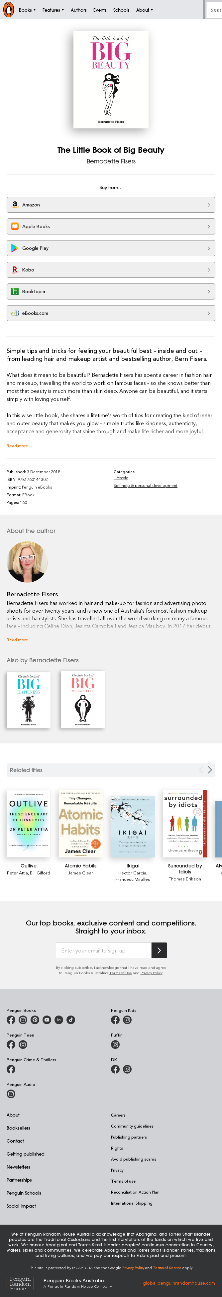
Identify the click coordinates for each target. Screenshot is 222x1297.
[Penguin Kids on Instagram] (127, 1020)
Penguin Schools (24, 1193)
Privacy (117, 1170)
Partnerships (19, 1180)
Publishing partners (129, 1137)
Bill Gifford (40, 872)
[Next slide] (210, 769)
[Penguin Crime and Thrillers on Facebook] (11, 1069)
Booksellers (18, 1128)
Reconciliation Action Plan (135, 1192)
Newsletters (18, 1167)
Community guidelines (132, 1126)
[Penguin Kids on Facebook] (115, 1020)
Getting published (26, 1154)
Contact (15, 1141)
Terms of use (123, 1181)
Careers (118, 1115)
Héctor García (132, 872)
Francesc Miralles (132, 879)
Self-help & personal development (145, 485)
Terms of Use (120, 973)
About (13, 1115)
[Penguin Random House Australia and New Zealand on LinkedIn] (59, 1020)
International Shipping (132, 1203)
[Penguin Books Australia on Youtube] (47, 1020)
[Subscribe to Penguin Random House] (159, 950)
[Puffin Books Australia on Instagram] (115, 1044)
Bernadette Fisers (111, 161)
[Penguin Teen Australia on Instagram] (23, 1044)
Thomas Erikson (185, 878)
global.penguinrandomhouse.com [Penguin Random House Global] (179, 1282)
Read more (17, 445)
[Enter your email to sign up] (103, 950)
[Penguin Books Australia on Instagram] (23, 1020)
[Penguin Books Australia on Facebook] (11, 1020)
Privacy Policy (152, 973)
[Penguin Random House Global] (25, 1283)
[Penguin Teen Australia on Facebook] (11, 1044)
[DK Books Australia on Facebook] (115, 1069)
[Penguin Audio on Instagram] (11, 1094)
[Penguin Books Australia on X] (35, 1020)
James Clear (80, 872)
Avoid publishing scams (133, 1159)
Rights (117, 1148)
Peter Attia (17, 872)
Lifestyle (121, 478)
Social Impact (21, 1206)
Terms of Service (167, 1267)
